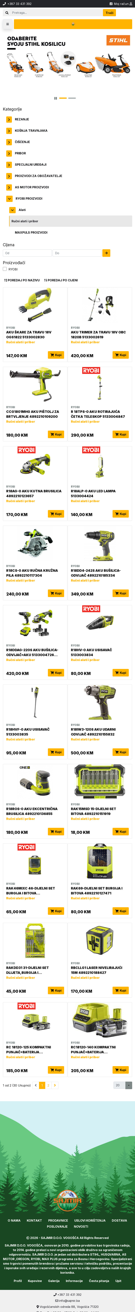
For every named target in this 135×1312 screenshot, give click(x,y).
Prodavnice (58, 1220)
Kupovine (35, 1281)
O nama (14, 1220)
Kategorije (12, 109)
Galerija (54, 1281)
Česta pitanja (99, 1281)
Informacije (74, 1281)
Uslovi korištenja (90, 1220)
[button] (7, 24)
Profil (18, 1281)
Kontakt (34, 1220)
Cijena (9, 244)
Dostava (119, 1220)
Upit (118, 1281)
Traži (109, 13)
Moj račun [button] (123, 4)
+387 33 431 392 (67, 1295)
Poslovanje (57, 1226)
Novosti (81, 1226)
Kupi (56, 355)
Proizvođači (14, 262)
